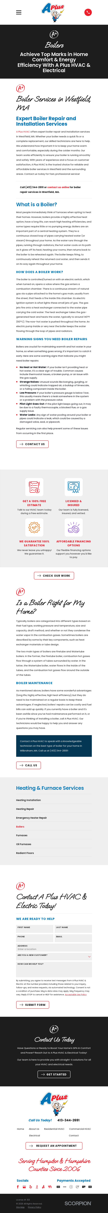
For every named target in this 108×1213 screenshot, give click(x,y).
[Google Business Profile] (24, 1186)
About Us (34, 1129)
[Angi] (43, 1186)
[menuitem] (54, 801)
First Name (24, 927)
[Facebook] (17, 1186)
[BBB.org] (37, 1186)
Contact (74, 1135)
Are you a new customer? (33, 955)
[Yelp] (30, 1186)
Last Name (62, 927)
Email (59, 936)
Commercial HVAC (80, 1129)
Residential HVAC (54, 1129)
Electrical (34, 1135)
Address (23, 946)
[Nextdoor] (49, 1186)
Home (20, 1129)
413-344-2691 (68, 1120)
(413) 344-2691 (59, 750)
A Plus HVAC (23, 131)
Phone (21, 936)
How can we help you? (31, 964)
